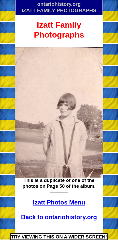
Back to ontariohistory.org (59, 217)
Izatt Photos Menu (59, 202)
